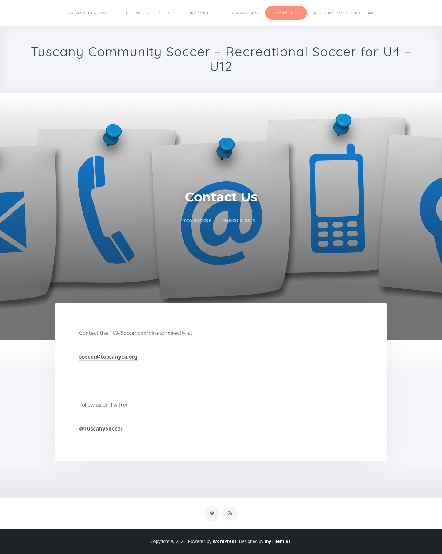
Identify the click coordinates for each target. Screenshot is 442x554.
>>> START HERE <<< (86, 12)
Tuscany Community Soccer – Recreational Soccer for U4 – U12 (221, 59)
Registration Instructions (344, 12)
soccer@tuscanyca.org (108, 356)
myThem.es (278, 541)
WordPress (225, 541)
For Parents (244, 12)
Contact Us (286, 12)
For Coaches (200, 12)
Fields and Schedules (145, 12)
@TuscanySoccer (100, 428)
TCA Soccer (197, 220)
